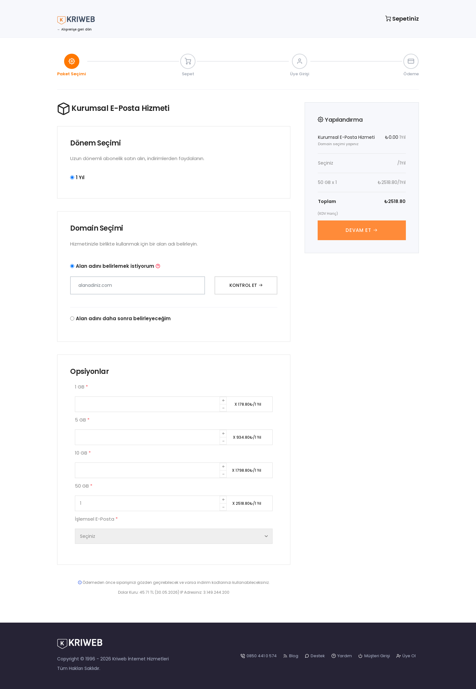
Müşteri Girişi (374, 656)
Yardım (341, 656)
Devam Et (362, 230)
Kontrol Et (246, 285)
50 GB (83, 486)
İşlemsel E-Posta (96, 519)
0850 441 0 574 (259, 656)
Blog (290, 656)
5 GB (82, 419)
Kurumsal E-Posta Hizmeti (346, 137)
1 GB (81, 386)
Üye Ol (406, 656)
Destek (315, 656)
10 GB (83, 452)
